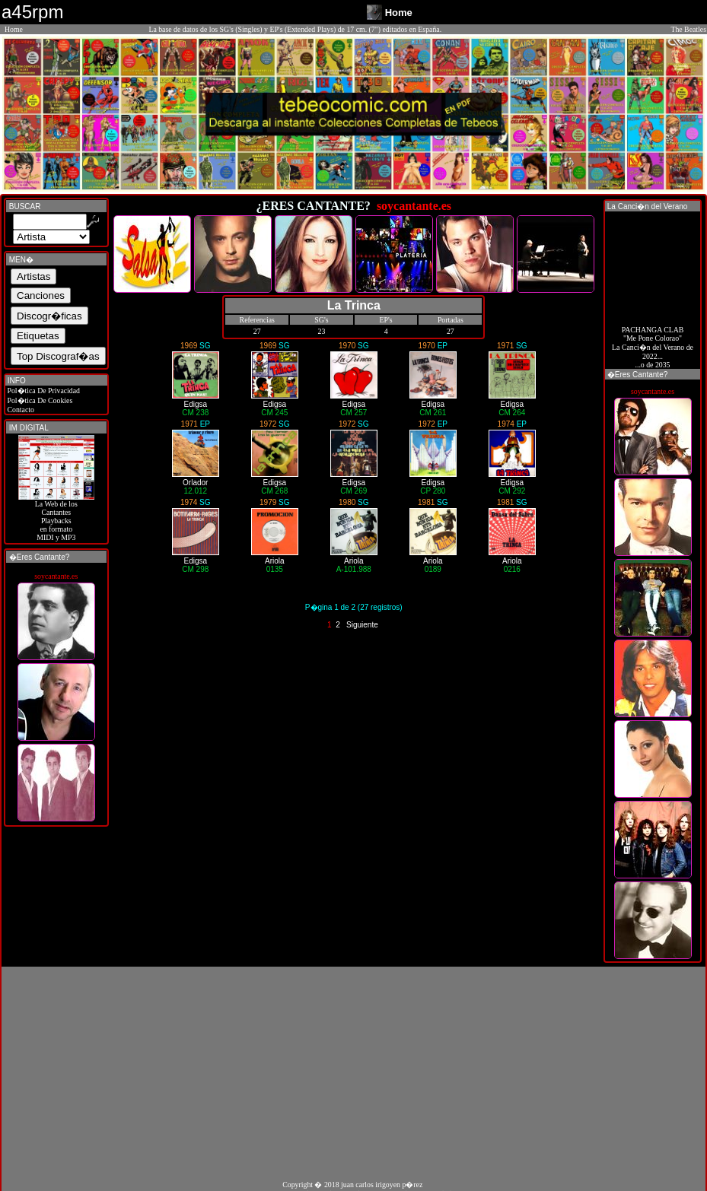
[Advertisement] (353, 1073)
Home (14, 29)
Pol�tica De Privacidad (42, 390)
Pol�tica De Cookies (38, 400)
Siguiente (362, 625)
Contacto (19, 409)
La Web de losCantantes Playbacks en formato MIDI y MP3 (56, 517)
